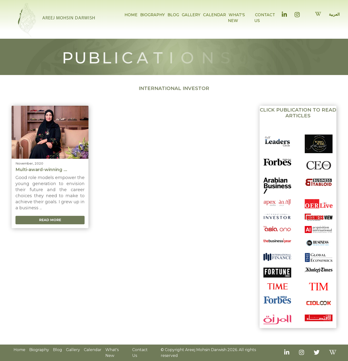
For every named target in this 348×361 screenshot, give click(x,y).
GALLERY (191, 15)
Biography (39, 349)
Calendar (93, 349)
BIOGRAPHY (152, 15)
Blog (57, 349)
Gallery (73, 349)
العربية (334, 14)
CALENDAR (214, 15)
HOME (131, 15)
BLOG (173, 15)
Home (19, 349)
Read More (50, 220)
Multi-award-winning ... (41, 169)
